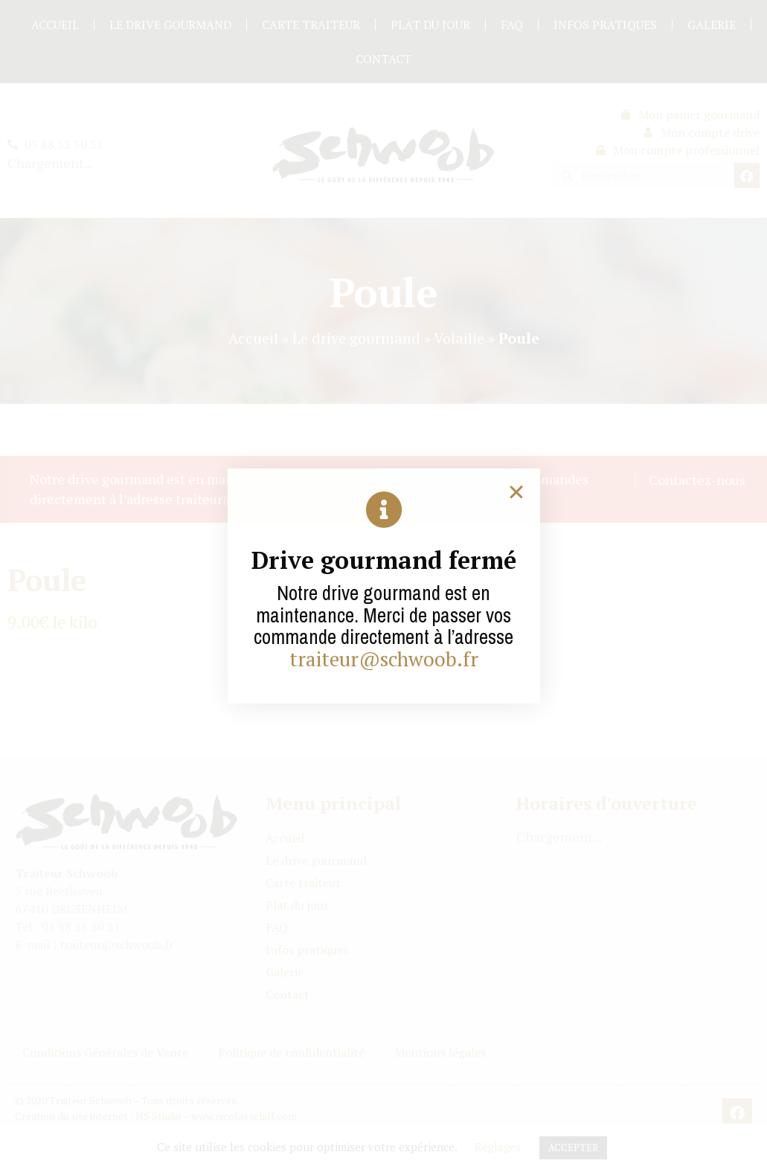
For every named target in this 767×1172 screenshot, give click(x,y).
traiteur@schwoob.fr (383, 658)
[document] (383, 586)
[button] (516, 492)
